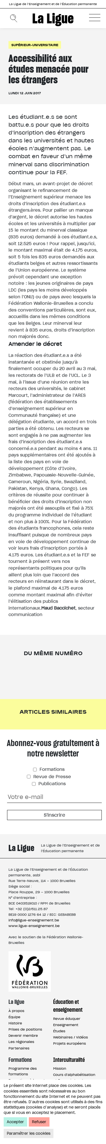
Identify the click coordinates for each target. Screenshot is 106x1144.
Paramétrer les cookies (28, 1133)
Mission (59, 1068)
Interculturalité (69, 1060)
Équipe (14, 1017)
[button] (94, 17)
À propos (16, 1011)
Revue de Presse (51, 776)
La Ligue (53, 18)
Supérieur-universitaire (34, 45)
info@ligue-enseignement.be (33, 920)
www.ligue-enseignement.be (34, 926)
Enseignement (65, 1025)
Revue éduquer (66, 1019)
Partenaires (18, 1048)
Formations (51, 769)
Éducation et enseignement (68, 1005)
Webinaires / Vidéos (70, 1037)
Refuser (39, 1122)
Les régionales (21, 1042)
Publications (51, 784)
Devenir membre (23, 1035)
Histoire (15, 1023)
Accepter (15, 1122)
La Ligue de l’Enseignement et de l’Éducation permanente (53, 4)
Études (59, 1031)
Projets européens (69, 1043)
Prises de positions (25, 1029)
